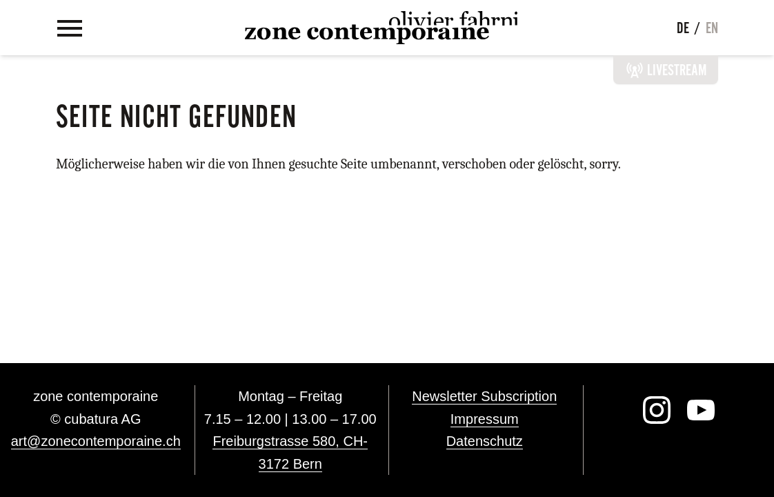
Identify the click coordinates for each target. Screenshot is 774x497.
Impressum (484, 419)
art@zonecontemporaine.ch (96, 441)
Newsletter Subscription (484, 396)
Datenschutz (484, 441)
